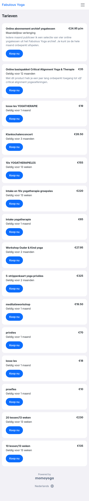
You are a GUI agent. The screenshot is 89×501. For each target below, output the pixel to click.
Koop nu (14, 53)
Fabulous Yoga (13, 5)
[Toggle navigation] (82, 5)
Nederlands (44, 486)
